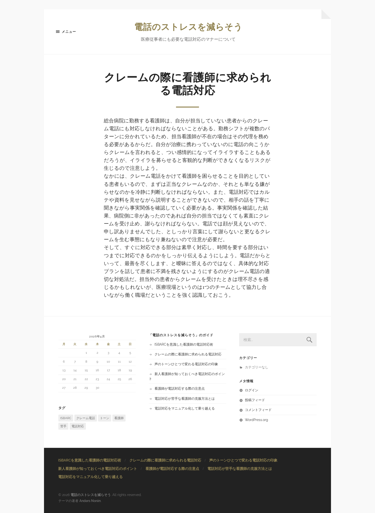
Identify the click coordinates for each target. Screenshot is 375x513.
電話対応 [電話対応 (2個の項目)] (78, 426)
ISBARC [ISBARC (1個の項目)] (65, 418)
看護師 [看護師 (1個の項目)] (119, 418)
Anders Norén (90, 501)
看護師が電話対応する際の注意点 (179, 388)
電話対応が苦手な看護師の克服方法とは (184, 398)
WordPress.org (256, 420)
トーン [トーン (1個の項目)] (104, 418)
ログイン (251, 390)
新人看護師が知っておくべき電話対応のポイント (97, 469)
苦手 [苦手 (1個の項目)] (63, 426)
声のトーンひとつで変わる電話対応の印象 (186, 364)
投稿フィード (255, 400)
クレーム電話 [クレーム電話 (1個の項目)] (85, 418)
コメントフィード (258, 410)
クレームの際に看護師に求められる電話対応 (187, 354)
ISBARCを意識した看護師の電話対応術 (183, 344)
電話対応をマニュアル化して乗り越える (184, 408)
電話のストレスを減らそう (188, 27)
